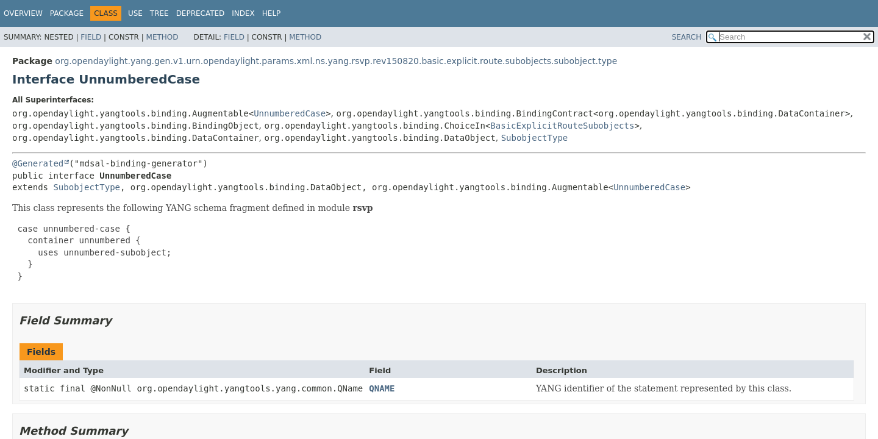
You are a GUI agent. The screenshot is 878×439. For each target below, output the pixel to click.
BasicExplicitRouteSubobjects (562, 125)
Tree (159, 13)
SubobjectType (534, 138)
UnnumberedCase (290, 113)
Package (67, 13)
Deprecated (200, 13)
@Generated (37, 163)
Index (243, 13)
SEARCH (687, 37)
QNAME (381, 388)
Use (135, 13)
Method (162, 37)
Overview (23, 13)
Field (90, 37)
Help (271, 13)
